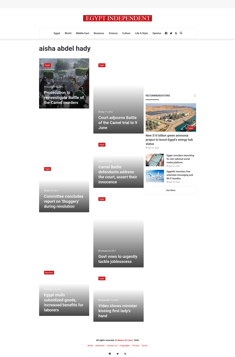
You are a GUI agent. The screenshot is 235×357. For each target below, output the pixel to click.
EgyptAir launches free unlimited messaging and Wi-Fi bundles (180, 175)
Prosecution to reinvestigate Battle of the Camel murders (64, 97)
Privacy (135, 345)
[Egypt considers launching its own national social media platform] (155, 160)
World (68, 33)
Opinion (156, 33)
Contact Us (112, 345)
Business (99, 33)
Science (113, 33)
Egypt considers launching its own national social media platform (180, 159)
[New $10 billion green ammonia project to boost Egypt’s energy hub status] (171, 117)
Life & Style (141, 33)
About (90, 345)
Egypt (57, 33)
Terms (144, 345)
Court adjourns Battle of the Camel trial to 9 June (117, 122)
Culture (126, 33)
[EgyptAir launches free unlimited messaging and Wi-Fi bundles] (155, 176)
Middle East (82, 33)
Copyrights (125, 345)
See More (170, 190)
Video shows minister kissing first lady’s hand (117, 311)
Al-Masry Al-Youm (124, 340)
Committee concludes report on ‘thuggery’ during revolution (64, 201)
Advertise (100, 345)
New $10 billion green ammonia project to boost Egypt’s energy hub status (169, 140)
